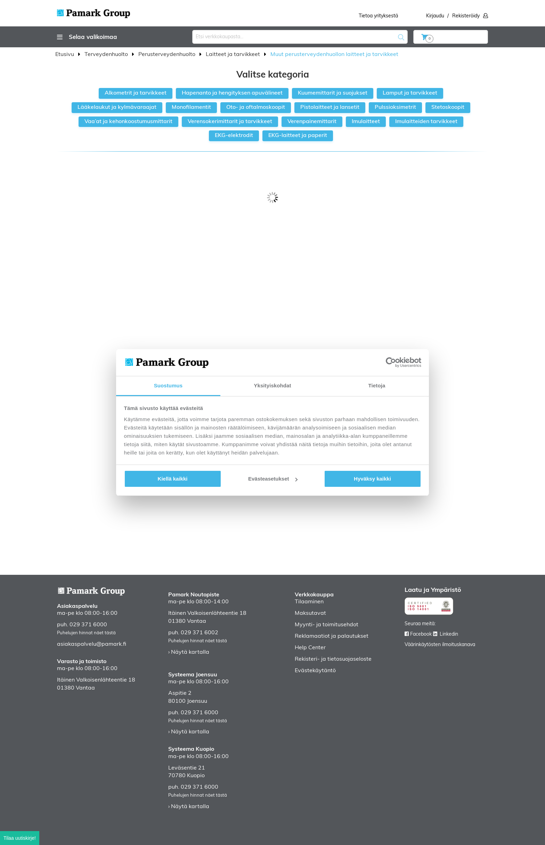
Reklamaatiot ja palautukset (331, 636)
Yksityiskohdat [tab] (272, 385)
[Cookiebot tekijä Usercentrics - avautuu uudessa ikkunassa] (390, 362)
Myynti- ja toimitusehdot (326, 625)
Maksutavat (310, 613)
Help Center (310, 648)
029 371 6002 (199, 633)
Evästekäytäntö (315, 671)
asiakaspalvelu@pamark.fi (91, 644)
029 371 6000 (88, 625)
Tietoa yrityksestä (378, 16)
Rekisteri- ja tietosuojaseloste (333, 659)
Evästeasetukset (273, 479)
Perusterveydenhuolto (167, 54)
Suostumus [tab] (168, 385)
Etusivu (65, 54)
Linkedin (449, 634)
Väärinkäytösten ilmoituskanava (440, 644)
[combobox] (300, 37)
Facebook (421, 634)
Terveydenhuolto (106, 54)
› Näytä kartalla (188, 652)
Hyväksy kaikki (372, 479)
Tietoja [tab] (376, 385)
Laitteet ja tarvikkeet (233, 54)
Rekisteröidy (466, 16)
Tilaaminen (309, 602)
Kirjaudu (435, 16)
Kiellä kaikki (173, 479)
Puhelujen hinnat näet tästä (86, 633)
